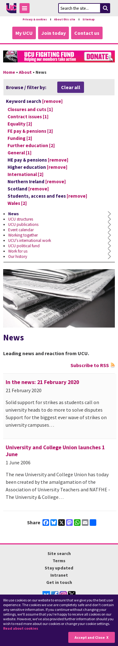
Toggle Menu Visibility (26, 9)
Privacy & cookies (35, 19)
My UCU (24, 33)
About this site (64, 19)
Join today (53, 33)
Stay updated (59, 568)
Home (9, 72)
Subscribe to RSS (89, 365)
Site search (59, 553)
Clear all (70, 87)
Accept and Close (90, 637)
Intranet (59, 575)
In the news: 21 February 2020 (42, 382)
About (25, 72)
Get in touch (59, 582)
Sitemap (88, 19)
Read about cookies (20, 628)
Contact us (86, 33)
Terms (59, 560)
